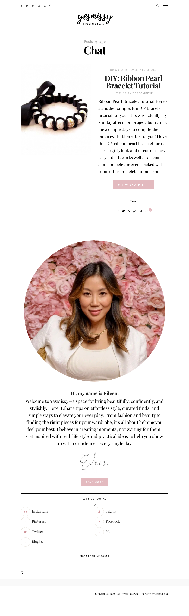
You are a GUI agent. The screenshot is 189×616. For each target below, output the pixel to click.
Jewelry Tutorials (143, 70)
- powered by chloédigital (153, 593)
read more (94, 482)
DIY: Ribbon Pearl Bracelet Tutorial (133, 81)
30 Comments (144, 93)
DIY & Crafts (119, 70)
